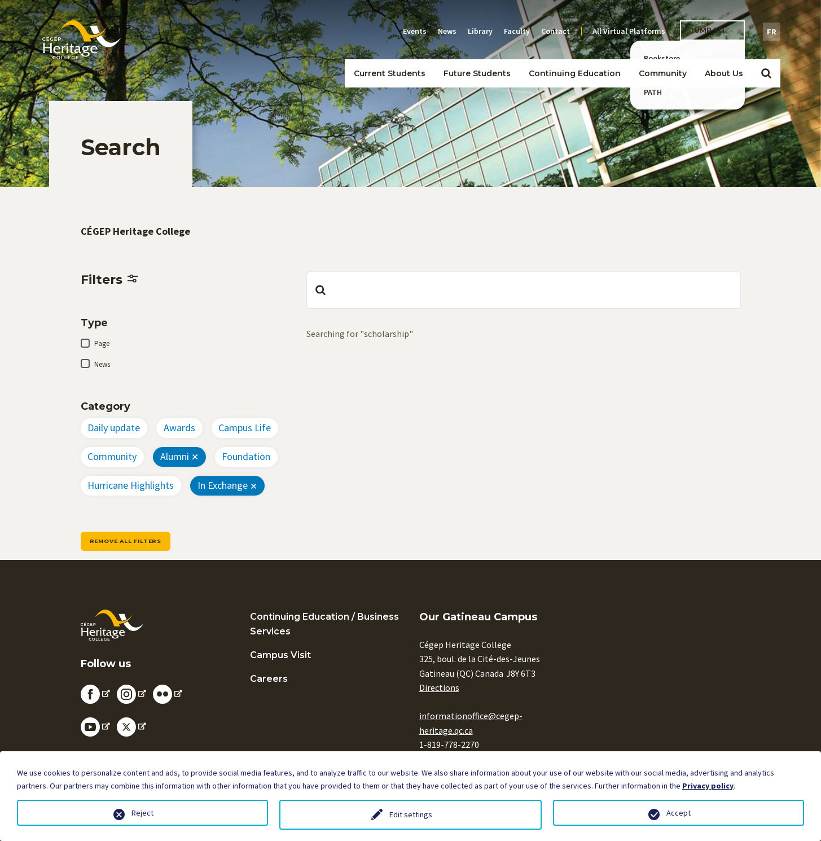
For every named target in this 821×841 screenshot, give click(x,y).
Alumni (174, 456)
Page (101, 343)
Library (480, 31)
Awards (179, 427)
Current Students (389, 73)
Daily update (113, 427)
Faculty (517, 31)
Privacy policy (708, 786)
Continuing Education (575, 73)
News (447, 31)
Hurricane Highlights (130, 485)
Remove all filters (125, 541)
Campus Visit (280, 655)
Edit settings (410, 814)
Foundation (246, 456)
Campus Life (244, 427)
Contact (555, 31)
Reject (142, 813)
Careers (269, 678)
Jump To (707, 30)
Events (415, 31)
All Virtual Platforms (628, 31)
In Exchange (222, 485)
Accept (678, 813)
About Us (724, 73)
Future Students (477, 73)
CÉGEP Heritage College (135, 231)
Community (663, 73)
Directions (439, 687)
